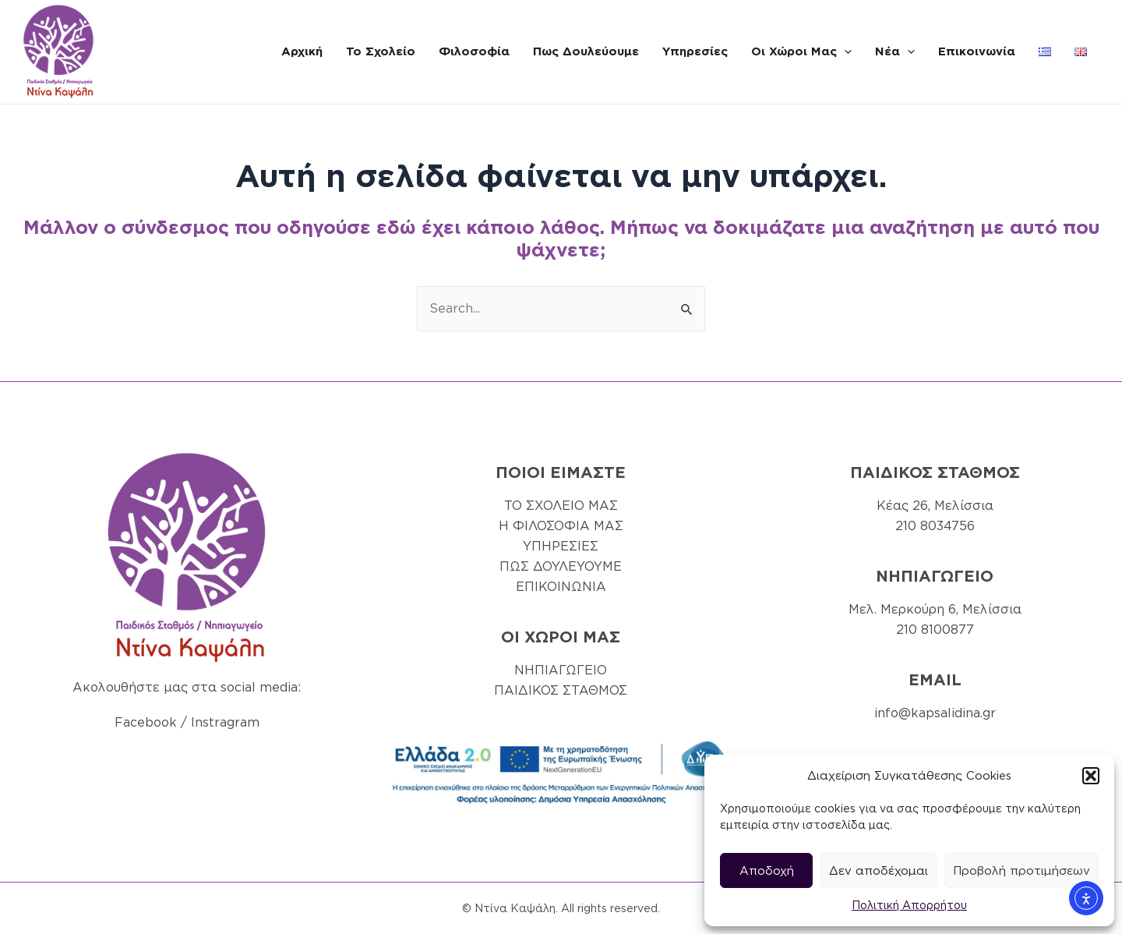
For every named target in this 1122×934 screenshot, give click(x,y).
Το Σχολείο (380, 51)
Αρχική (302, 51)
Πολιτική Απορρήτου (909, 905)
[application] (844, 51)
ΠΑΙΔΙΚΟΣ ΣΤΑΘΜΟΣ (560, 690)
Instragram (225, 722)
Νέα (895, 51)
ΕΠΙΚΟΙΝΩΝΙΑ (561, 586)
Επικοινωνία (976, 51)
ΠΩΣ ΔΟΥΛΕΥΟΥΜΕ (560, 566)
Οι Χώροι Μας (801, 51)
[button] (1091, 776)
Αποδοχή (766, 871)
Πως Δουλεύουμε (586, 51)
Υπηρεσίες (695, 51)
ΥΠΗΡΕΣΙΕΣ (560, 546)
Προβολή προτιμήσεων (1021, 871)
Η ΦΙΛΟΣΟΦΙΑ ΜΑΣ (561, 525)
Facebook (146, 722)
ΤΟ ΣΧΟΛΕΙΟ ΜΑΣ (561, 505)
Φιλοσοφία (474, 51)
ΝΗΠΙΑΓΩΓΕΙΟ (560, 670)
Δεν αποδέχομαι (878, 871)
